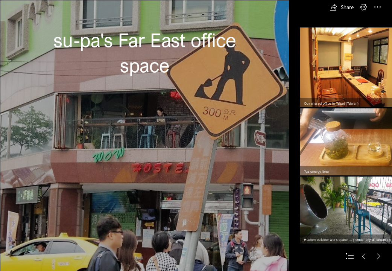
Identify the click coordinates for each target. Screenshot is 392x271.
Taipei (340, 103)
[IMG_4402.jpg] (144, 135)
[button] (342, 7)
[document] (196, 135)
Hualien (310, 240)
